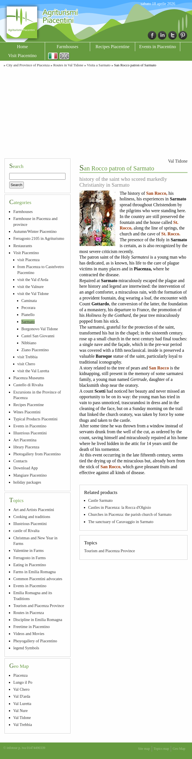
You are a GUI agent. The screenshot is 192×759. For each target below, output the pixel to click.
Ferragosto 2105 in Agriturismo (38, 238)
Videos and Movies (28, 633)
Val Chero (21, 689)
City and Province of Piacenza (28, 65)
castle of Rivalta (26, 530)
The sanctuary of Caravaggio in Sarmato (120, 521)
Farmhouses (67, 46)
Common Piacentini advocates (37, 579)
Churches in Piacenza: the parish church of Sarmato (130, 514)
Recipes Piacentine (112, 46)
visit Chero (26, 364)
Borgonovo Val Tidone (39, 329)
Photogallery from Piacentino (36, 454)
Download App (25, 468)
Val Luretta (22, 703)
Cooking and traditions (31, 516)
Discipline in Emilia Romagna (37, 619)
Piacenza (20, 675)
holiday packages (27, 482)
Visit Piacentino (22, 55)
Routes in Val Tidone (68, 65)
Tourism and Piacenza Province (109, 551)
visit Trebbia (27, 357)
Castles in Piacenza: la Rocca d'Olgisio (119, 507)
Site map (144, 749)
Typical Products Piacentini (35, 419)
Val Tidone (178, 161)
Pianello (27, 314)
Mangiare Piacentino (29, 475)
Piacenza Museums (28, 378)
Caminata (29, 300)
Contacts (20, 461)
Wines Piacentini (26, 412)
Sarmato (28, 321)
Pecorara (28, 307)
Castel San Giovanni (37, 336)
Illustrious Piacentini (30, 433)
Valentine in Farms (28, 550)
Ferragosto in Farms (29, 558)
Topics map (161, 749)
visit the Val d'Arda (32, 279)
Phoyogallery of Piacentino (35, 641)
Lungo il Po (22, 682)
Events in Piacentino (157, 46)
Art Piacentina (24, 440)
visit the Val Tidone (33, 293)
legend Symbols (26, 648)
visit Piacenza (28, 259)
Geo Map (179, 749)
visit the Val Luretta (33, 371)
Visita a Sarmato (99, 65)
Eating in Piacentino (29, 565)
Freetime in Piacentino (31, 626)
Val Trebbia (22, 724)
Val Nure (20, 710)
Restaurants (22, 245)
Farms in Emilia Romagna (34, 572)
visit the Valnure (30, 286)
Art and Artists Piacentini (33, 509)
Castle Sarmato (100, 500)
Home (22, 46)
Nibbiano (28, 343)
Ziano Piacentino (35, 350)
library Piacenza (26, 447)
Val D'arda (21, 696)
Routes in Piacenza (28, 612)
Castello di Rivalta (28, 385)
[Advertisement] (96, 112)
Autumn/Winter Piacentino (35, 231)
